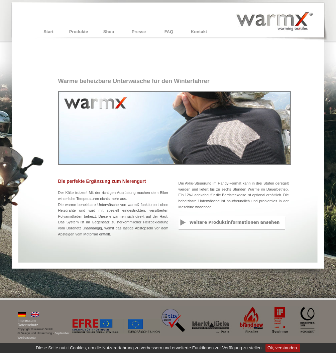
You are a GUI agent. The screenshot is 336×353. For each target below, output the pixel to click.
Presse (139, 31)
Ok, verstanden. (282, 347)
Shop (108, 31)
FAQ (169, 31)
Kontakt (199, 31)
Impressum (27, 321)
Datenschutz (28, 325)
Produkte (78, 31)
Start (48, 31)
